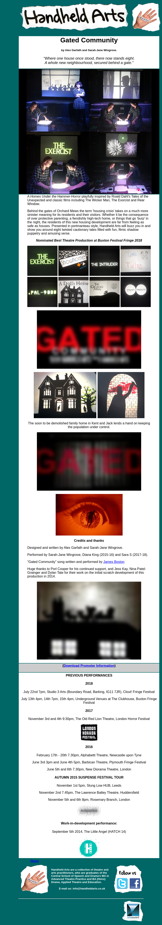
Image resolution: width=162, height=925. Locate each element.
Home (34, 861)
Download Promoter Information (89, 665)
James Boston (113, 562)
